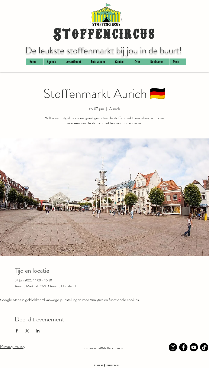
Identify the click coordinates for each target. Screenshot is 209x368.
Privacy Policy (12, 346)
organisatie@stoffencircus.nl (103, 348)
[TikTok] (204, 347)
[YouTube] (194, 347)
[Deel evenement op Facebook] (17, 330)
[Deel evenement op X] (27, 330)
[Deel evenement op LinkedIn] (38, 330)
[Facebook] (183, 347)
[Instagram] (173, 347)
